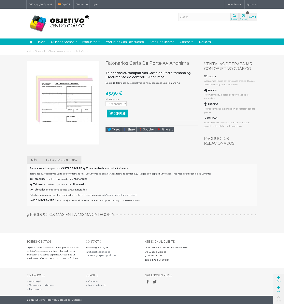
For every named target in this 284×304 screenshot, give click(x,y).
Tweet (113, 129)
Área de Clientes (161, 42)
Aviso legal (34, 281)
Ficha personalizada (61, 160)
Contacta (186, 42)
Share (129, 129)
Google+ (146, 129)
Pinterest (165, 129)
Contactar (92, 281)
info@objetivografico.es (98, 252)
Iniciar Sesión (234, 4)
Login (95, 4)
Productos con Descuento (124, 42)
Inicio (42, 42)
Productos (91, 42)
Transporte (40, 51)
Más (34, 160)
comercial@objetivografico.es (101, 255)
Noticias (205, 42)
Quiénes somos (64, 42)
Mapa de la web (95, 285)
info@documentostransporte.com (119, 195)
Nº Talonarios (113, 99)
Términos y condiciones (40, 285)
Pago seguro (34, 289)
